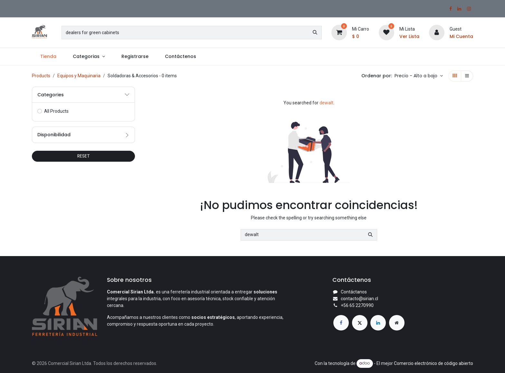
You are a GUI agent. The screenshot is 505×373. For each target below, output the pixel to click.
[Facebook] (450, 8)
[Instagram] (469, 8)
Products (41, 75)
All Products (56, 111)
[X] (359, 322)
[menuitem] (48, 56)
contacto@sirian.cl (359, 298)
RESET (83, 156)
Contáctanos (354, 291)
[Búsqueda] (315, 32)
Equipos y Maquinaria (78, 75)
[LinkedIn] (459, 8)
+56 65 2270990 (357, 305)
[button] (418, 76)
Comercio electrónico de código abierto (433, 363)
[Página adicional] (397, 322)
